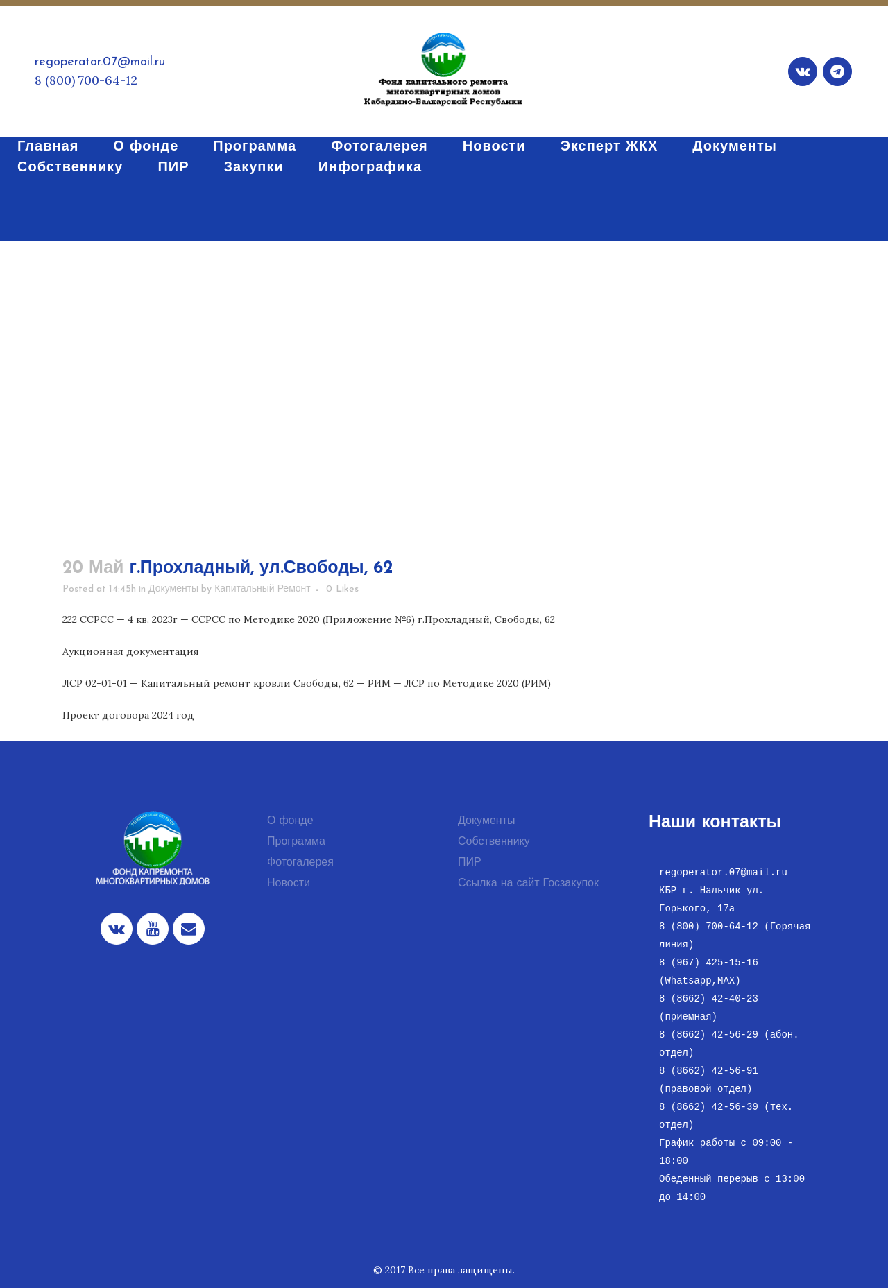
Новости (288, 883)
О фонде (290, 821)
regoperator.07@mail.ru (100, 62)
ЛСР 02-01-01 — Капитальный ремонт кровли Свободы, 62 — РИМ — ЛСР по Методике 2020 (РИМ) (306, 683)
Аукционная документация (130, 651)
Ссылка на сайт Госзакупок (528, 883)
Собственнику (494, 842)
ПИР (469, 862)
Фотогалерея (300, 862)
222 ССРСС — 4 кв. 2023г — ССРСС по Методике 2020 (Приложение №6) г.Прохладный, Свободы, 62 (308, 619)
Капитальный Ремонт (262, 589)
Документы (173, 589)
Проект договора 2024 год (128, 715)
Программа (296, 842)
